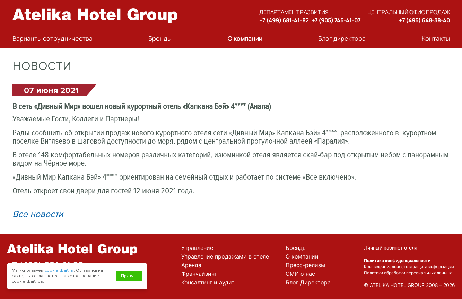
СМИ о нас (300, 273)
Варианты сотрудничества (52, 38)
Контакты (436, 38)
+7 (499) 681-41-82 (283, 20)
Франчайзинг (199, 273)
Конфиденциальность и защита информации (409, 266)
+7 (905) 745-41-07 (336, 20)
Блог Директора (308, 282)
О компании (245, 38)
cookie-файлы (59, 270)
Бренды (160, 38)
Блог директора (342, 38)
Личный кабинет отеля (390, 248)
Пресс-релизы (305, 265)
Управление (197, 247)
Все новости (37, 214)
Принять (129, 276)
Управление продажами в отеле (225, 256)
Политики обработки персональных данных (408, 272)
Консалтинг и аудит (208, 282)
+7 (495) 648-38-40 (424, 20)
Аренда (191, 265)
